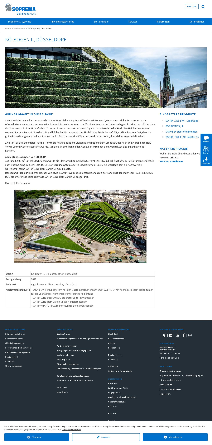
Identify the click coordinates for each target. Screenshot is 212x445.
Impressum (165, 394)
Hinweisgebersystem (170, 380)
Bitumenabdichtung (15, 334)
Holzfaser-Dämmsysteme (17, 352)
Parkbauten (114, 348)
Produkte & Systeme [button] (19, 21)
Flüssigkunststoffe (15, 343)
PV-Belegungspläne (66, 346)
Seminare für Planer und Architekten (75, 380)
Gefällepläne (63, 359)
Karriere (112, 413)
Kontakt (191, 6)
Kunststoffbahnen (14, 338)
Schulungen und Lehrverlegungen (73, 376)
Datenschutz (166, 385)
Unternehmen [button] (196, 21)
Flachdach (113, 334)
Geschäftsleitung (117, 402)
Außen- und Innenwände (120, 371)
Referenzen (163, 21)
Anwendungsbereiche (119, 329)
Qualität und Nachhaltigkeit (122, 397)
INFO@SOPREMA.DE (169, 358)
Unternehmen (115, 379)
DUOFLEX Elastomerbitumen (181, 131)
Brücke (111, 343)
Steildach (113, 366)
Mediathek (62, 387)
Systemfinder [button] (101, 21)
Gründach (10, 361)
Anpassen (106, 437)
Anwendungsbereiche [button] (62, 21)
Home (8, 28)
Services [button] (132, 21)
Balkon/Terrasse (116, 338)
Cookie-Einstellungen (171, 389)
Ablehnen (37, 437)
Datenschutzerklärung (71, 429)
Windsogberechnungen (68, 364)
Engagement (114, 392)
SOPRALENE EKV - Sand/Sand (182, 120)
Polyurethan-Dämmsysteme (19, 348)
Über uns (112, 383)
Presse (111, 421)
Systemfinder (63, 334)
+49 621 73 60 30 (172, 353)
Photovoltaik (12, 357)
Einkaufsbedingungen (171, 371)
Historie (112, 406)
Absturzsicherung (14, 366)
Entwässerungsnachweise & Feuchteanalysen (79, 368)
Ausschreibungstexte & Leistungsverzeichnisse (80, 338)
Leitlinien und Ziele (118, 388)
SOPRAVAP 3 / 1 (174, 126)
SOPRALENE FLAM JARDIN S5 (182, 137)
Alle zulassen (175, 437)
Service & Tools (65, 329)
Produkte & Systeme (15, 329)
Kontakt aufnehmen (171, 161)
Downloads (62, 392)
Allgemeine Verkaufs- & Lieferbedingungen (181, 375)
